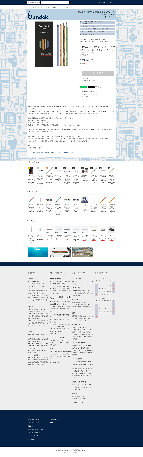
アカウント (101, 2)
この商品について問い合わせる (88, 94)
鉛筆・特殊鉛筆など (87, 23)
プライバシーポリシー (34, 432)
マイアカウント (54, 416)
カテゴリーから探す (37, 7)
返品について (85, 78)
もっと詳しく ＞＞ (55, 362)
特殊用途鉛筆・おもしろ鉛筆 (100, 29)
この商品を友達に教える (87, 91)
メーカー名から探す (50, 7)
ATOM (33, 439)
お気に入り (99, 87)
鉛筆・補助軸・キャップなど (94, 21)
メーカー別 (89, 31)
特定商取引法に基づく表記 (88, 80)
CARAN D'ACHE (99, 31)
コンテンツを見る (62, 7)
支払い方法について (33, 419)
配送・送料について (33, 422)
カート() (111, 2)
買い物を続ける (85, 96)
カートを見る (54, 419)
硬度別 (88, 26)
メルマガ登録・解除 (33, 436)
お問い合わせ (54, 422)
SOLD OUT (98, 73)
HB (93, 26)
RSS (29, 439)
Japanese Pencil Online (73, 452)
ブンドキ (66, 452)
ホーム (82, 21)
